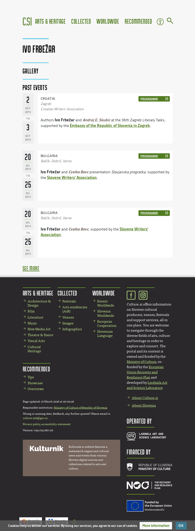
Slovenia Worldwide (105, 313)
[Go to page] (170, 21)
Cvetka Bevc (78, 172)
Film (31, 311)
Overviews (36, 389)
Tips (31, 377)
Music (32, 323)
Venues (68, 317)
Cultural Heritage (34, 349)
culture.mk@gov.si (35, 418)
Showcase (35, 383)
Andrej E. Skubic (96, 120)
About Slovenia (144, 405)
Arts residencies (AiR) (74, 309)
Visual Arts (36, 341)
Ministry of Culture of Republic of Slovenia (80, 407)
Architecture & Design (39, 303)
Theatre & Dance (40, 335)
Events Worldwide (105, 303)
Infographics (72, 329)
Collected (81, 21)
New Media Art (39, 329)
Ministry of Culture (141, 362)
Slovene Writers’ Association (72, 177)
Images (67, 323)
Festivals (69, 301)
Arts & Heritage (50, 21)
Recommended (138, 21)
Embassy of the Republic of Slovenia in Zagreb (110, 125)
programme (149, 98)
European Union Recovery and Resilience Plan (145, 372)
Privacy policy (31, 424)
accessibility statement (56, 424)
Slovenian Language (105, 333)
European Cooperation (107, 323)
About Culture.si (145, 398)
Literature (35, 317)
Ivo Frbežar (65, 120)
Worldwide (108, 21)
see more (31, 268)
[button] (156, 525)
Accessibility (160, 21)
